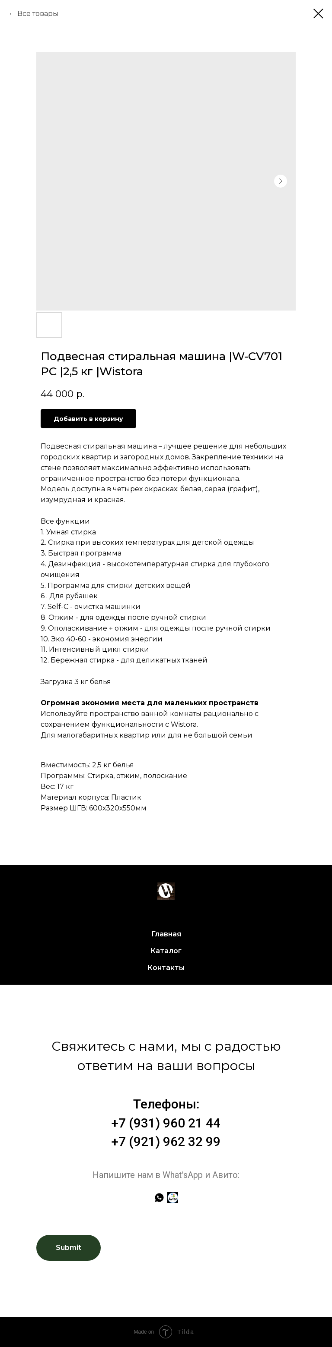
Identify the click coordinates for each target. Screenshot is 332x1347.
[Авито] (172, 1197)
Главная (166, 934)
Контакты (166, 968)
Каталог (166, 951)
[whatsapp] (159, 1197)
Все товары (37, 13)
